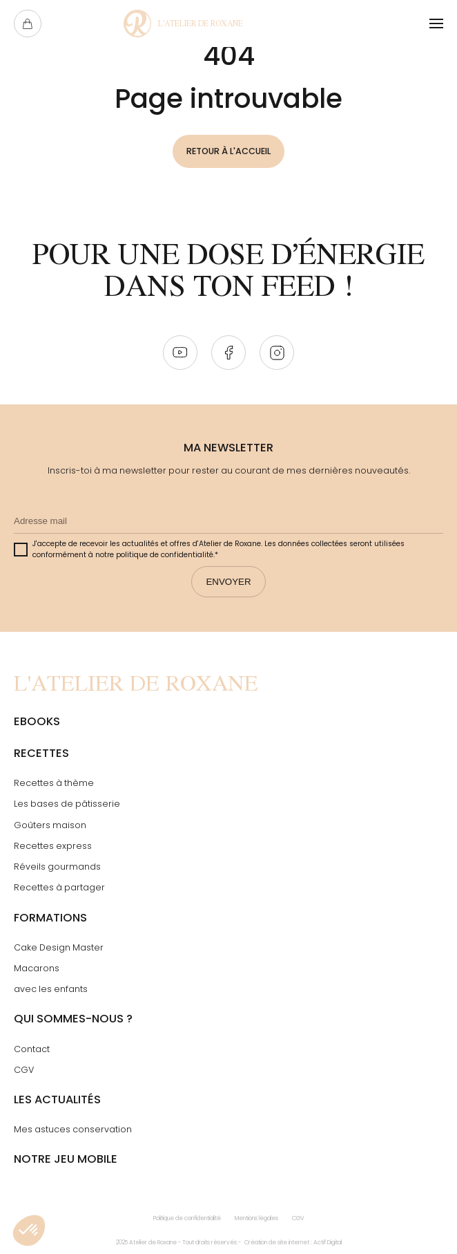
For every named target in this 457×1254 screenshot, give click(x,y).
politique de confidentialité (164, 555)
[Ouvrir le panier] (27, 23)
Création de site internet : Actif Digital (293, 1242)
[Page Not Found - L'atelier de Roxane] (184, 23)
